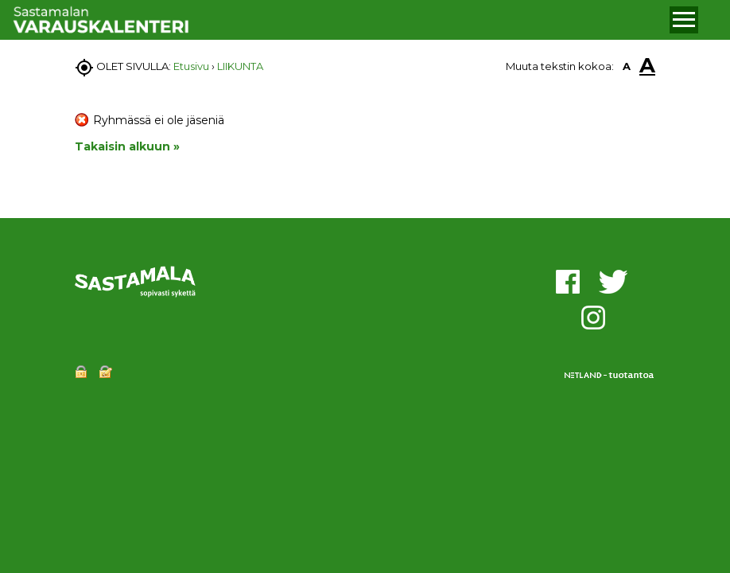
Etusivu (191, 66)
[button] (684, 19)
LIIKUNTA (240, 66)
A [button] (627, 66)
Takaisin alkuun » (127, 146)
